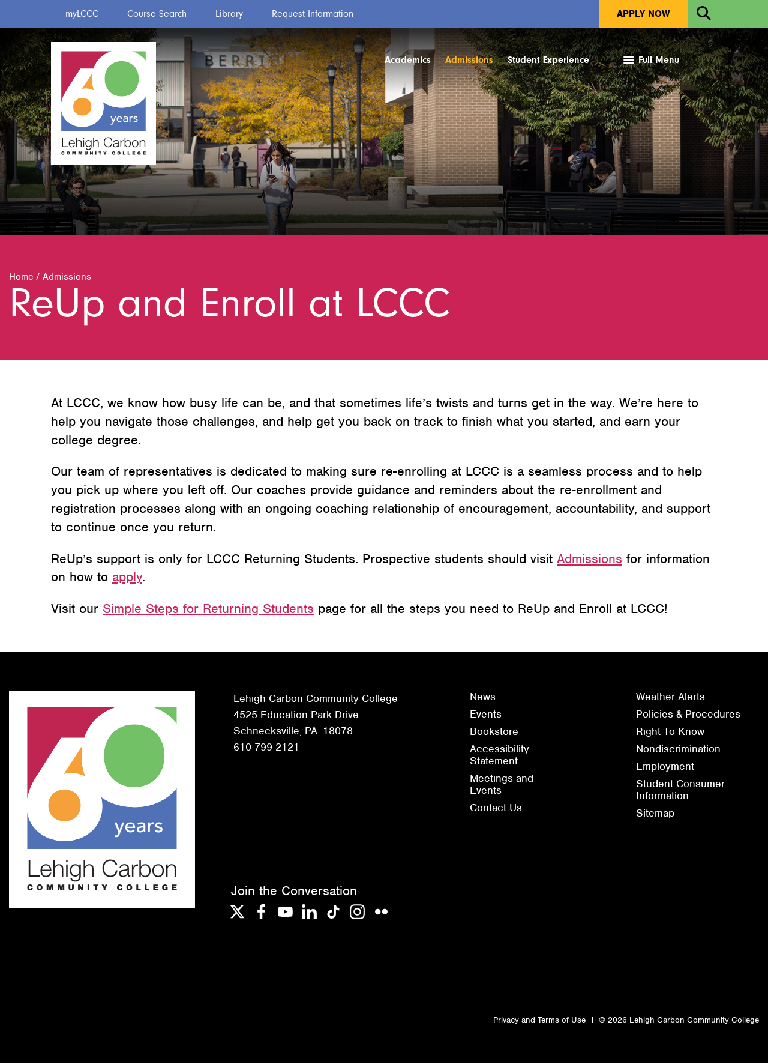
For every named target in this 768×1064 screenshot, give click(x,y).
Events (486, 714)
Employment (665, 766)
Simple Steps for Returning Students (208, 609)
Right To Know (670, 732)
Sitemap (655, 813)
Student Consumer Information (680, 790)
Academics (408, 60)
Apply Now (643, 14)
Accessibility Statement (499, 755)
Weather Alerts (670, 697)
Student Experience (548, 60)
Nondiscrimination (678, 749)
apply (127, 577)
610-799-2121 (266, 747)
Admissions (469, 60)
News (483, 697)
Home (21, 277)
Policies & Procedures (688, 714)
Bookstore (494, 732)
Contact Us (496, 808)
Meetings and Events (501, 784)
